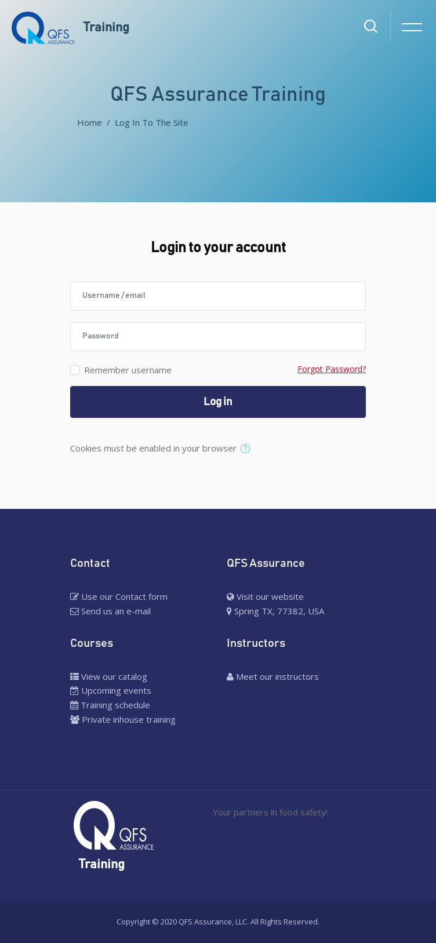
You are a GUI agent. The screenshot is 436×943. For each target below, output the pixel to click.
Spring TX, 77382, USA (275, 611)
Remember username (128, 370)
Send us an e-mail (110, 611)
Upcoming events (110, 690)
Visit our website (265, 596)
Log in (218, 401)
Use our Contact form (119, 596)
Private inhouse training (123, 719)
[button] (248, 449)
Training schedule (110, 705)
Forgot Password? (331, 368)
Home (89, 122)
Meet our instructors (273, 676)
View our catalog (108, 676)
